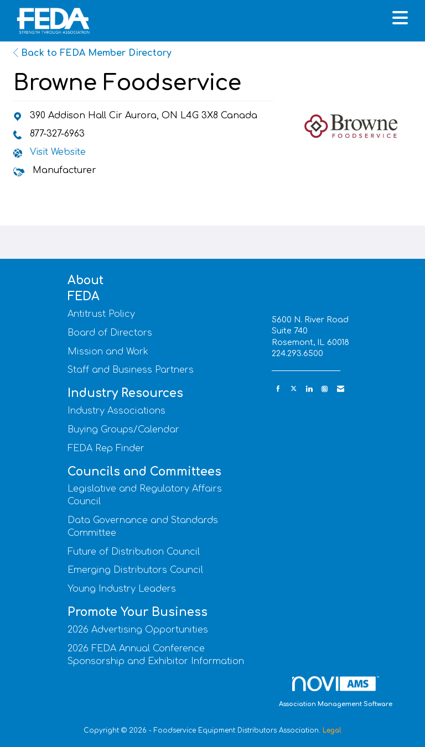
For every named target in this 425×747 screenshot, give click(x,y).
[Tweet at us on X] (293, 389)
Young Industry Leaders (122, 589)
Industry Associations (116, 411)
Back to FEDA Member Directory (92, 53)
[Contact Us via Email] (341, 389)
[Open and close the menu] (255, 19)
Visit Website (58, 152)
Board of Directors (110, 333)
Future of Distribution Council (134, 552)
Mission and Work (108, 352)
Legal (332, 730)
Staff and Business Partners (131, 370)
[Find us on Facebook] (278, 389)
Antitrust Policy (101, 314)
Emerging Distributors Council (135, 570)
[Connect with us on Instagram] (324, 389)
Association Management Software (335, 692)
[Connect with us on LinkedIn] (309, 389)
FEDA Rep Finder (106, 448)
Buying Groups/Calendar (123, 430)
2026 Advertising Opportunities (138, 630)
